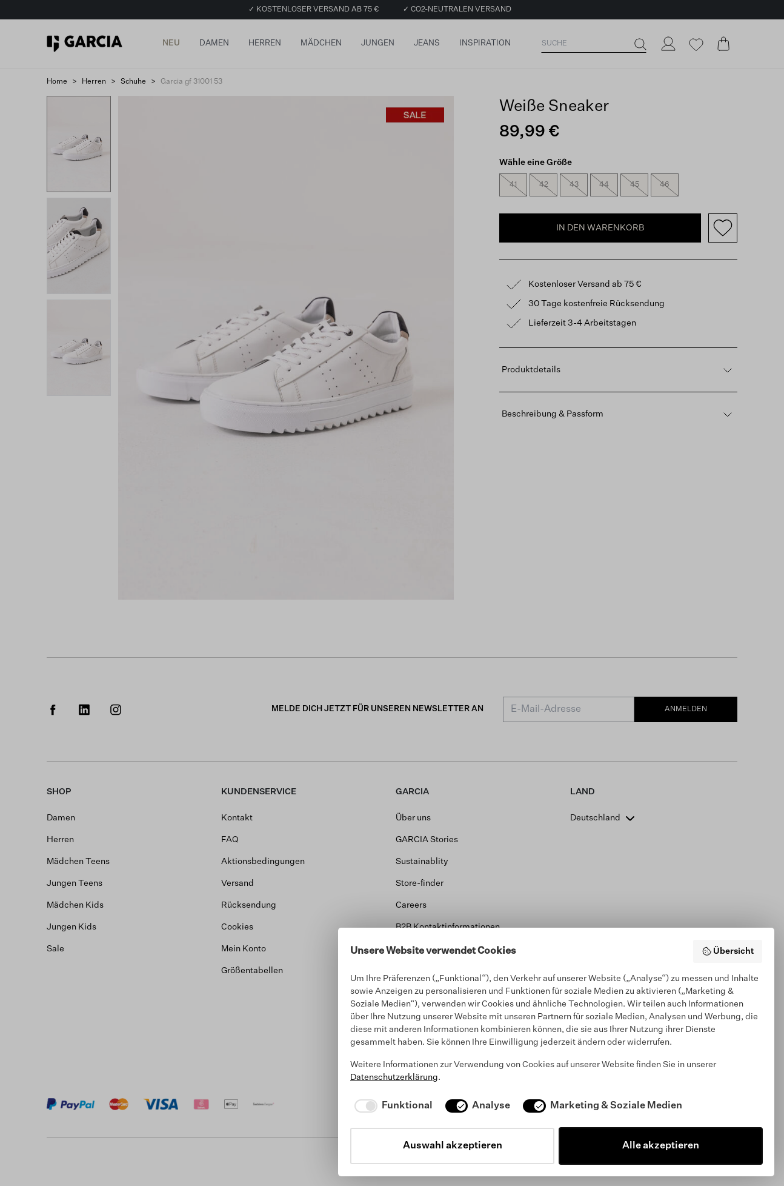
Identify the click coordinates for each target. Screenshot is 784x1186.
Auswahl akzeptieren (452, 1146)
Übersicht (728, 951)
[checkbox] (391, 1106)
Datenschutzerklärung (394, 1077)
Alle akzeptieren (660, 1146)
